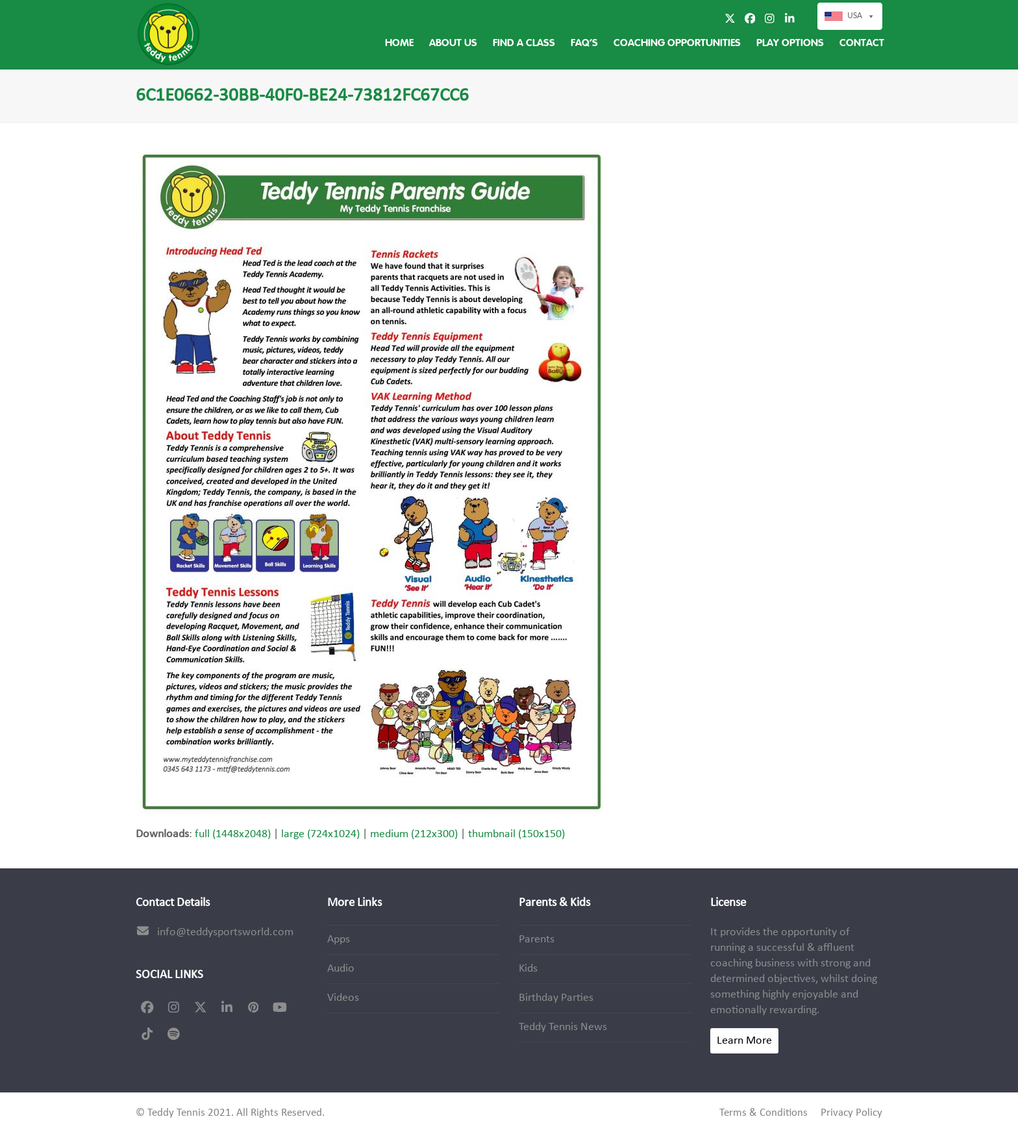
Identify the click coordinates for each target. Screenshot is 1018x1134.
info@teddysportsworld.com (225, 932)
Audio (340, 969)
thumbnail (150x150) (516, 834)
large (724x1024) (320, 834)
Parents (536, 939)
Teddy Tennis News (563, 1027)
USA (861, 16)
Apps (338, 939)
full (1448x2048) (233, 834)
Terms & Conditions (763, 1113)
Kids (528, 969)
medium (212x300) (414, 834)
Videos (343, 998)
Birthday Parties (556, 998)
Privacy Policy (851, 1113)
